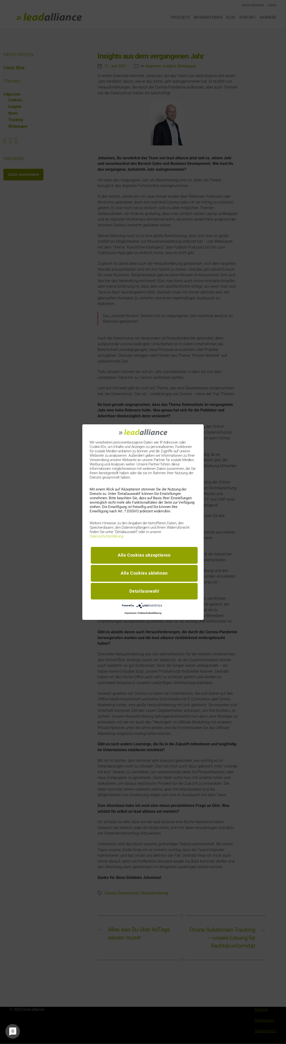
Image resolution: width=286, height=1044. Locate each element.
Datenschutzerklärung (106, 536)
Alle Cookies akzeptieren (144, 555)
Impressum (131, 613)
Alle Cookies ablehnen (144, 573)
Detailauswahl (144, 591)
